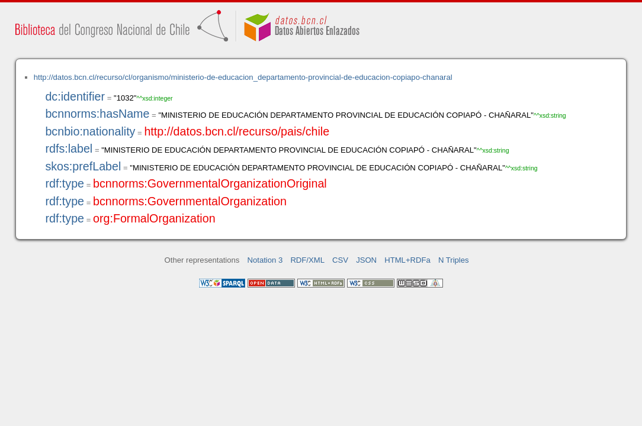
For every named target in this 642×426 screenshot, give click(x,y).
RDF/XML (307, 260)
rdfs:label (68, 148)
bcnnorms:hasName (97, 113)
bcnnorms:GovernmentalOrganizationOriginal (210, 183)
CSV (340, 260)
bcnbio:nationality (90, 131)
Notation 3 (265, 260)
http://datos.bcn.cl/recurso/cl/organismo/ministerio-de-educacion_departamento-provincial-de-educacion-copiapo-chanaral (243, 77)
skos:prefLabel (83, 166)
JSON (366, 260)
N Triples (453, 260)
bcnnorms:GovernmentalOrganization (190, 201)
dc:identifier (75, 96)
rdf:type (64, 183)
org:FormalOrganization (154, 218)
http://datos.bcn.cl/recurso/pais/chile (236, 131)
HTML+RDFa (407, 260)
